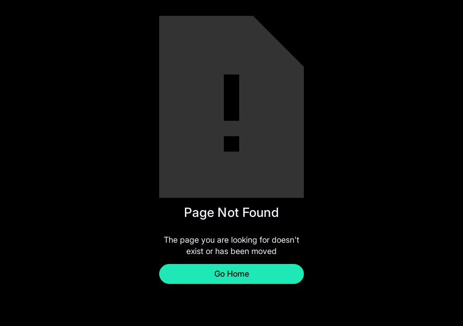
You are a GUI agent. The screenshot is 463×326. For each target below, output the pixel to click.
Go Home (231, 273)
